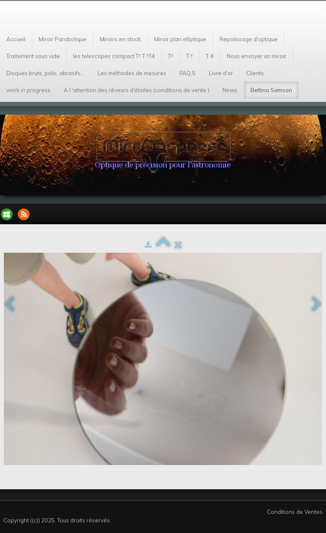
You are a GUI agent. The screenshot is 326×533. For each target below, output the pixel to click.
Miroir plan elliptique (180, 39)
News (229, 90)
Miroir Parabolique (63, 39)
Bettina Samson (271, 90)
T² (170, 56)
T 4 (210, 56)
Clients (255, 73)
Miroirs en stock (120, 39)
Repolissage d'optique (248, 39)
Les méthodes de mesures (132, 73)
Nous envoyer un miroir (257, 56)
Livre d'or (221, 73)
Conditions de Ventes (295, 511)
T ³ (189, 56)
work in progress (28, 90)
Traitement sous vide (33, 56)
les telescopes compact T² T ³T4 (114, 56)
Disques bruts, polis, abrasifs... (45, 73)
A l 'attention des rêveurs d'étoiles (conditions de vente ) (136, 90)
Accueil (15, 39)
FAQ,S (188, 73)
